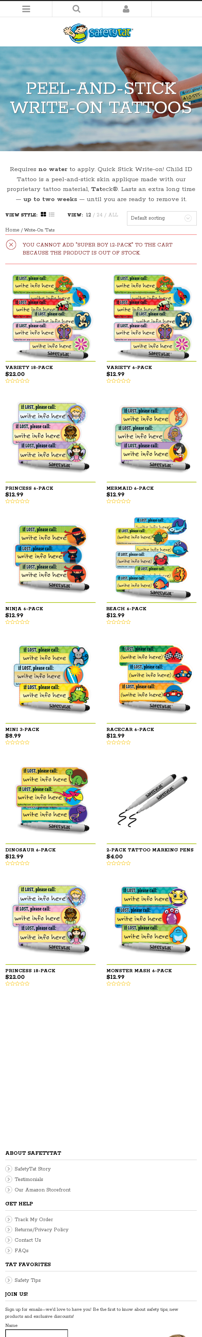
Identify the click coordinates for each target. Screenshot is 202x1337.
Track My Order (34, 1086)
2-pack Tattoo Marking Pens (150, 850)
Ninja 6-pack (24, 609)
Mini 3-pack (22, 730)
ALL (113, 215)
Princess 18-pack (30, 971)
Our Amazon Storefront (42, 1057)
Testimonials (29, 1046)
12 (88, 215)
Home (12, 230)
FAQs (22, 1117)
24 (100, 215)
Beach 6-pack (126, 609)
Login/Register (126, 9)
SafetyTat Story (33, 1036)
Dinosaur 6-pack (30, 850)
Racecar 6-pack (130, 730)
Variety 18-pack (29, 368)
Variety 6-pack (129, 368)
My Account (183, 1325)
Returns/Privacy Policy (41, 1096)
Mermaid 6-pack (130, 489)
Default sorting (148, 218)
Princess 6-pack (29, 489)
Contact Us (28, 1107)
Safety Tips (28, 1147)
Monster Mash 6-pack (139, 971)
